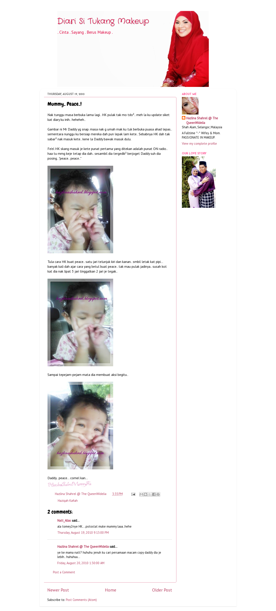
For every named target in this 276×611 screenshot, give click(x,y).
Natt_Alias (64, 520)
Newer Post (58, 590)
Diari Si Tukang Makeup (103, 21)
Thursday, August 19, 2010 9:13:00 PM (83, 532)
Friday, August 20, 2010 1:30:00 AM (80, 563)
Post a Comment (64, 572)
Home (110, 590)
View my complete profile (199, 143)
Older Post (162, 590)
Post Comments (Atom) (81, 600)
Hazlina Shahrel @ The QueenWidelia (83, 546)
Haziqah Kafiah (68, 500)
